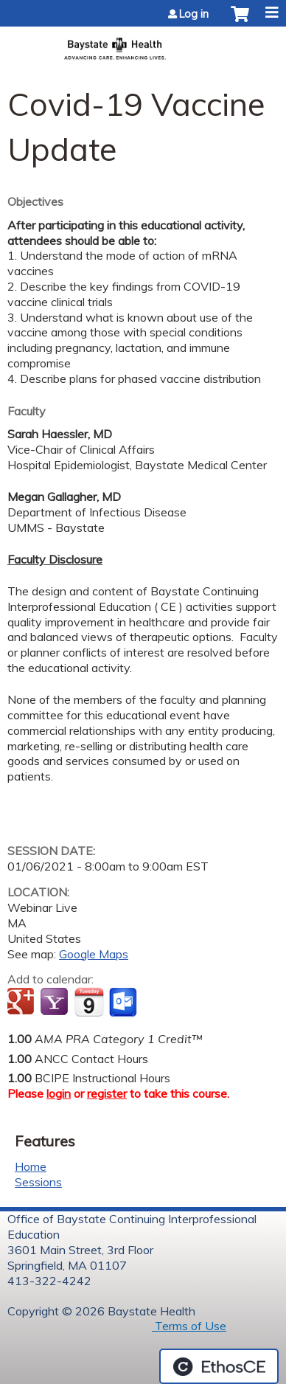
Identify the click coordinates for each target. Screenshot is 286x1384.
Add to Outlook (124, 1002)
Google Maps (93, 954)
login (58, 1093)
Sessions (38, 1181)
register (107, 1093)
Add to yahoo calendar (56, 1002)
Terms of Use (189, 1325)
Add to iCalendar (89, 1002)
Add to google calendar (22, 1002)
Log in (194, 14)
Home (30, 1166)
